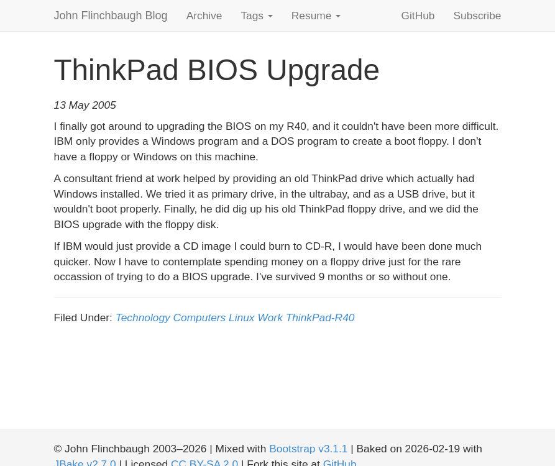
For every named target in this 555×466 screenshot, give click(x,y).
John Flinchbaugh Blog (111, 15)
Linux (241, 317)
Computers (199, 317)
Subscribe (477, 15)
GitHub (418, 15)
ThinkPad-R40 (320, 317)
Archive (204, 15)
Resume (316, 15)
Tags (256, 15)
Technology (143, 317)
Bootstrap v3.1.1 (308, 448)
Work (269, 317)
